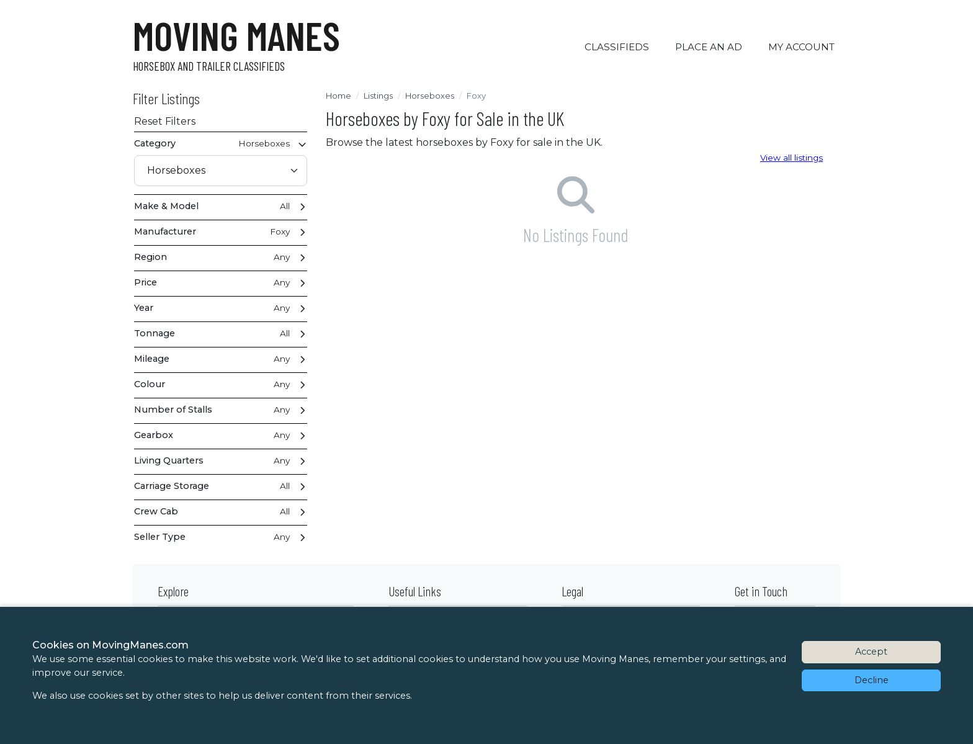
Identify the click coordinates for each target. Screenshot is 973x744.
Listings (378, 96)
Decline (871, 680)
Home (338, 96)
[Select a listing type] (220, 170)
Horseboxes (429, 96)
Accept (871, 651)
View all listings (791, 158)
